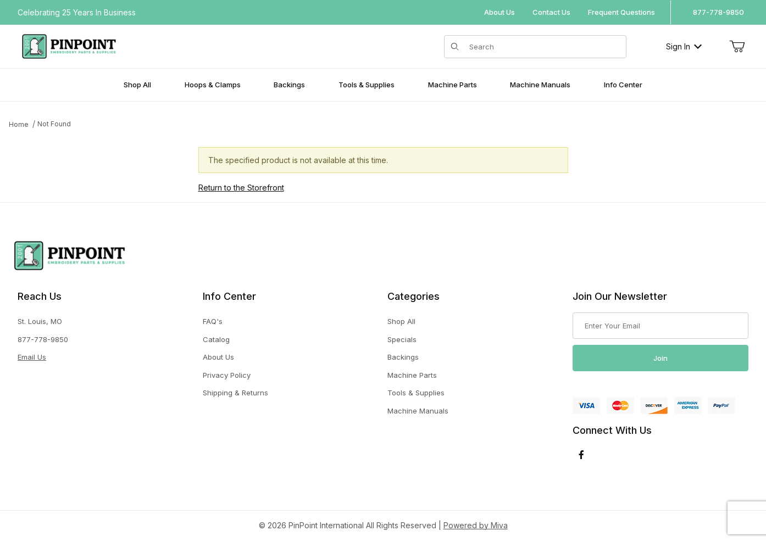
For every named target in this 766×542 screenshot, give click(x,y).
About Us (499, 12)
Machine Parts (412, 375)
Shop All (401, 321)
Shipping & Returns (235, 392)
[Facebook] (581, 454)
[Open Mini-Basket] (736, 46)
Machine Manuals (417, 410)
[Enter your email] (661, 325)
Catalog (216, 339)
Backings (403, 357)
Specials (402, 339)
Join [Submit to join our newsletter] (660, 358)
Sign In (684, 46)
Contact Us (551, 12)
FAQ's (213, 321)
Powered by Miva (475, 525)
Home (19, 124)
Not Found (54, 124)
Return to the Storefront (241, 187)
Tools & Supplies (416, 392)
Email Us (32, 357)
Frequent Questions (621, 12)
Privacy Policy (227, 375)
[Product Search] (544, 47)
